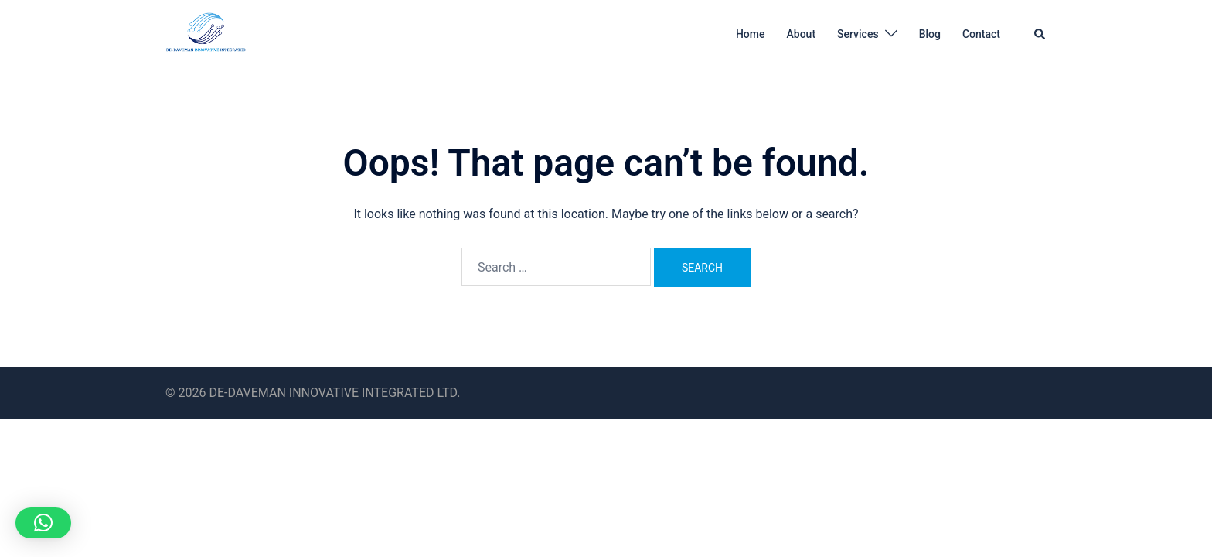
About (801, 34)
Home (750, 34)
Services (858, 34)
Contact (981, 34)
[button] (1040, 34)
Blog (930, 34)
